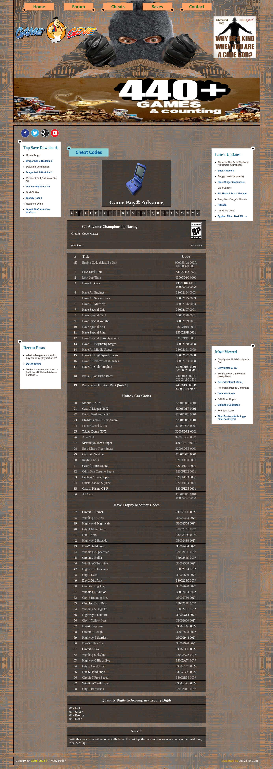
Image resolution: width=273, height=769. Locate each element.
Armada (222, 205)
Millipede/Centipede (229, 405)
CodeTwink (23, 760)
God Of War (32, 192)
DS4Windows (33, 363)
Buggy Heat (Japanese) (231, 176)
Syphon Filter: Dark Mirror (232, 216)
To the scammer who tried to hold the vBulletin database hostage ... (42, 372)
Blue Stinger (225, 187)
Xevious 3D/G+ (226, 410)
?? (194, 512)
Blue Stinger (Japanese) (231, 182)
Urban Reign (33, 155)
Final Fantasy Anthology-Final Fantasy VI (232, 418)
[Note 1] (122, 385)
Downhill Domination (37, 166)
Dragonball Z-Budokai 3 (39, 161)
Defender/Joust (226, 393)
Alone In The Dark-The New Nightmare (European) (233, 163)
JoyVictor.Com (248, 760)
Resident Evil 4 (34, 203)
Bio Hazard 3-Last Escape (232, 193)
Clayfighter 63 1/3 (227, 368)
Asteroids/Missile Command (233, 387)
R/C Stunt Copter (227, 399)
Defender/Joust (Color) (230, 382)
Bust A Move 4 (226, 170)
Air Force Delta (226, 210)
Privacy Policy (56, 760)
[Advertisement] (40, 280)
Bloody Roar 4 (34, 198)
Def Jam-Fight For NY (38, 186)
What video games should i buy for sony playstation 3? (41, 356)
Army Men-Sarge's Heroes (232, 199)
